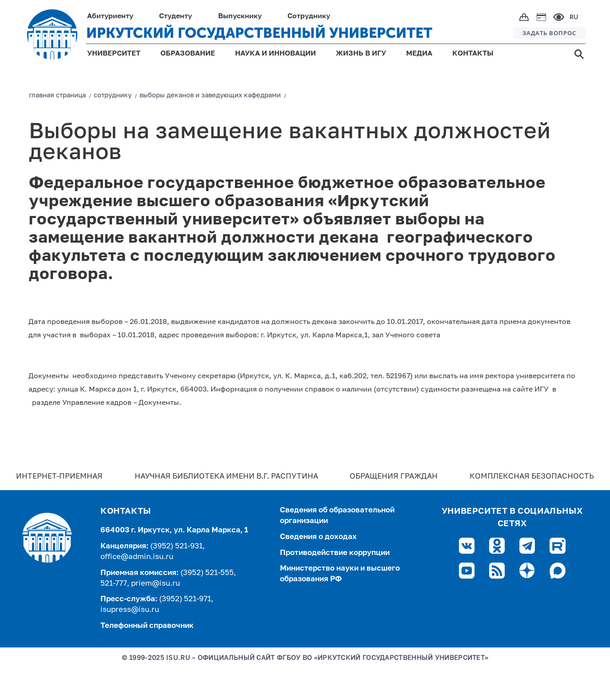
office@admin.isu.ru (136, 557)
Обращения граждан (394, 476)
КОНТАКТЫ (473, 53)
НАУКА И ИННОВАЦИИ (275, 53)
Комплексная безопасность (532, 476)
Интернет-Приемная (59, 476)
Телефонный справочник (147, 626)
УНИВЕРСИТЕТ (113, 53)
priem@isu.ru (155, 583)
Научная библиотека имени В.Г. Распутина (226, 476)
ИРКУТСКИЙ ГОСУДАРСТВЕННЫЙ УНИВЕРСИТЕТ (259, 32)
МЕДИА (419, 53)
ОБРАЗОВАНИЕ (187, 53)
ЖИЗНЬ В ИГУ (361, 53)
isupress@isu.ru (129, 610)
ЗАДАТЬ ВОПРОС (549, 33)
